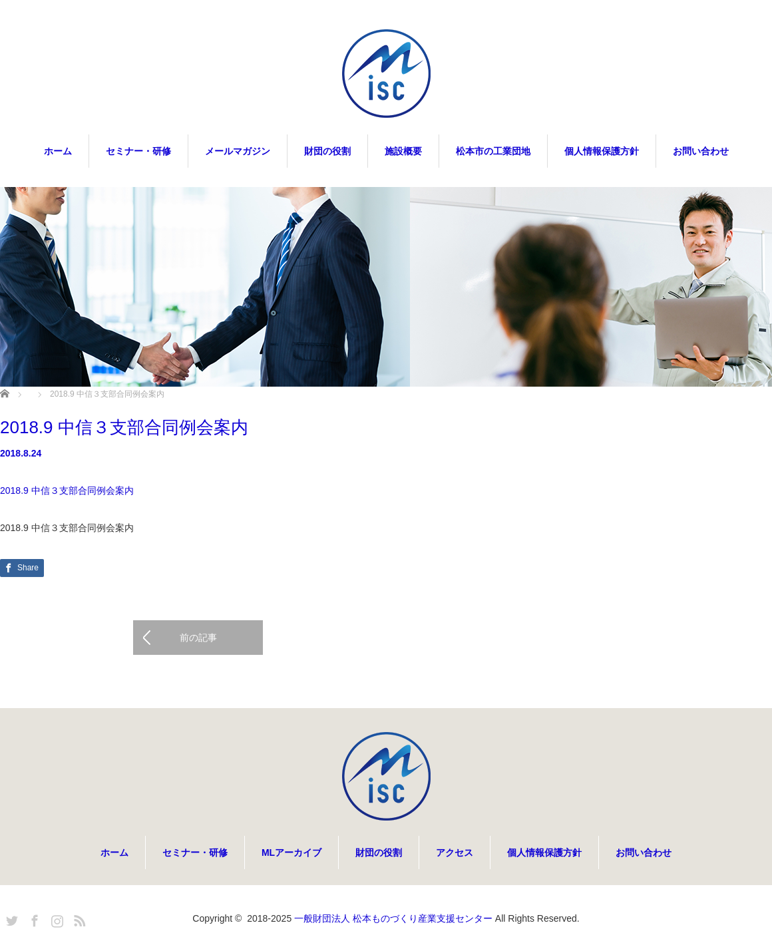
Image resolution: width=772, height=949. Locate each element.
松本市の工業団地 (493, 151)
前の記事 (198, 637)
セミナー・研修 (138, 151)
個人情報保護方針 (601, 151)
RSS (78, 918)
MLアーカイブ (291, 852)
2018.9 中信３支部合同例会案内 (67, 490)
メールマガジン (237, 151)
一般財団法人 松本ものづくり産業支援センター (393, 918)
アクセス (454, 852)
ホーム (58, 151)
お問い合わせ (701, 151)
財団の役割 (327, 151)
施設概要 (403, 151)
